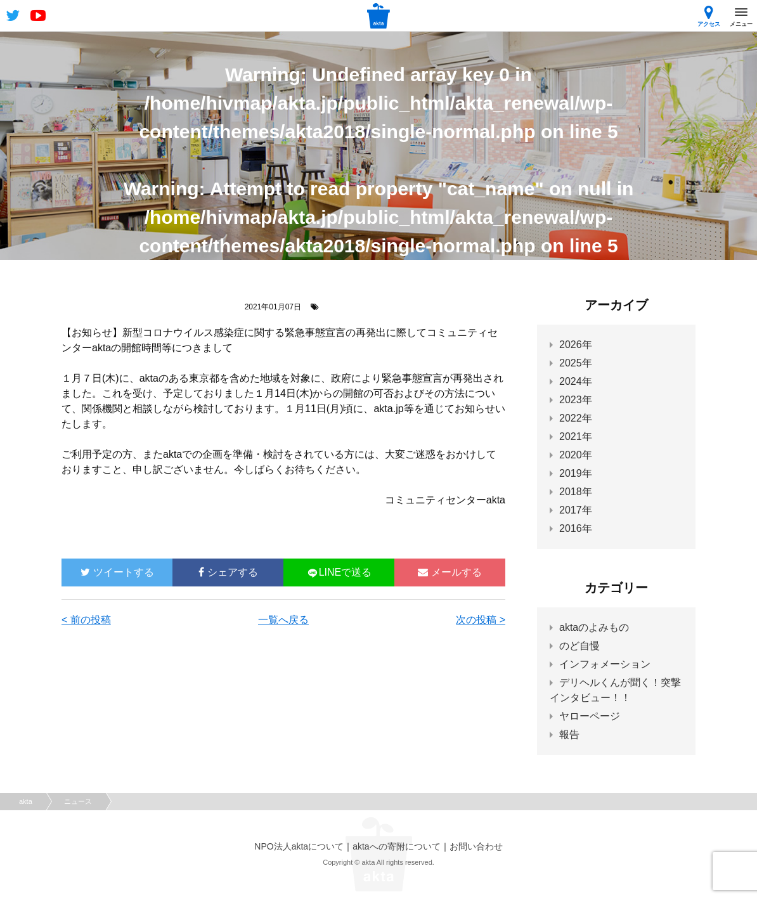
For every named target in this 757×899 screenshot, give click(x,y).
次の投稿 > (480, 619)
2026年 (575, 344)
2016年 (575, 528)
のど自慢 (579, 645)
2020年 (575, 455)
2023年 (575, 399)
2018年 (575, 491)
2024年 (575, 381)
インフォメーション (604, 664)
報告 (569, 734)
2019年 (575, 473)
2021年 (575, 436)
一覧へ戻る (283, 619)
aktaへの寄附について (396, 846)
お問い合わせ (476, 846)
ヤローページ (589, 716)
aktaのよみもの (594, 627)
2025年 (575, 363)
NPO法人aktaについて (299, 846)
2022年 (575, 418)
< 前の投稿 (86, 619)
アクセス (708, 16)
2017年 (575, 510)
